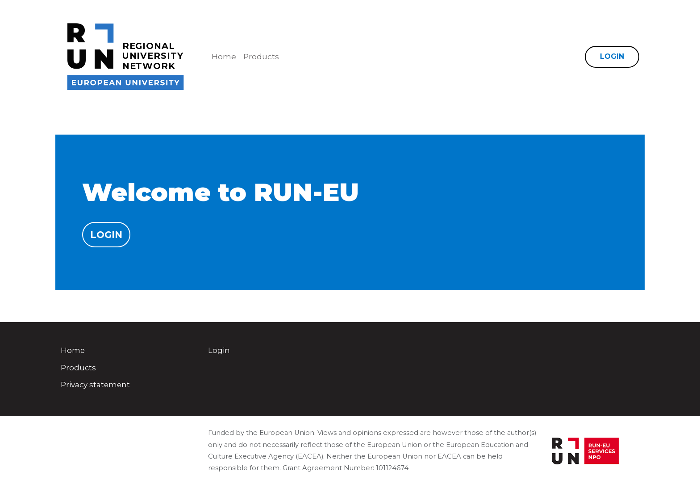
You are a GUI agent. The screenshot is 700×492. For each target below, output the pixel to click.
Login (612, 56)
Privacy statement (95, 384)
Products (261, 56)
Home (224, 56)
